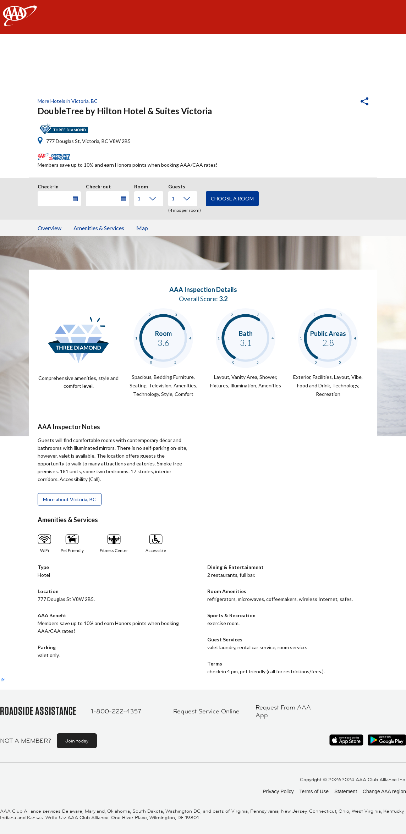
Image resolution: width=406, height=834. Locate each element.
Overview (49, 228)
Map (142, 228)
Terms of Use (313, 791)
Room (141, 185)
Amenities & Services (98, 228)
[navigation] (203, 17)
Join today (76, 741)
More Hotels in (68, 101)
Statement (345, 791)
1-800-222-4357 (116, 711)
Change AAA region (384, 791)
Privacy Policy (278, 791)
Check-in (48, 185)
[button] (345, 102)
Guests (176, 185)
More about (69, 499)
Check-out (98, 185)
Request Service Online (206, 711)
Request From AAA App (283, 711)
